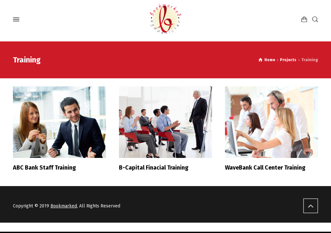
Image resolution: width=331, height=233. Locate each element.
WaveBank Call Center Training (265, 167)
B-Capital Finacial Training (153, 167)
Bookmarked (63, 206)
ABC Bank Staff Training (44, 167)
